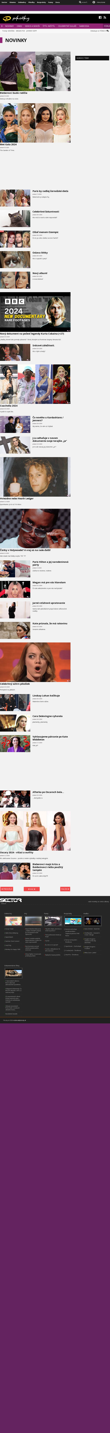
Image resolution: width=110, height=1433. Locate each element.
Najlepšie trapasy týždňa (52, 955)
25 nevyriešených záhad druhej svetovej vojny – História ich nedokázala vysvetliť (12, 999)
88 (28, 638)
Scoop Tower (9, 929)
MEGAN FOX (20, 31)
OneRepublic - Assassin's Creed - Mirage (92, 934)
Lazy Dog (8, 945)
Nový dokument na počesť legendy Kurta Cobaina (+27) (32, 333)
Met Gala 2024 (8, 144)
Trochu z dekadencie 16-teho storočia (52, 950)
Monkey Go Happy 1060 (12, 949)
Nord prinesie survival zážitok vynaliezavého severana (32, 948)
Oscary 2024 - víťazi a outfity (16, 852)
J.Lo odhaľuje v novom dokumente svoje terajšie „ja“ (50, 439)
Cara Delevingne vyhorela (47, 716)
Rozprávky (41, 2)
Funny (50, 2)
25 (28, 360)
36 (28, 267)
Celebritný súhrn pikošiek (15, 683)
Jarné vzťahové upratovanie (49, 602)
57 (68, 547)
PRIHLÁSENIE (101, 2)
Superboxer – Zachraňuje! (73, 946)
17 (28, 205)
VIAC (31, 889)
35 (68, 331)
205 (68, 90)
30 (28, 226)
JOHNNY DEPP (31, 31)
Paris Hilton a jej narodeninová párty (50, 563)
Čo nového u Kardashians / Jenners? (48, 419)
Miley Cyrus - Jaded (90, 953)
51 (28, 288)
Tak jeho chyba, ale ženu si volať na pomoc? (53, 930)
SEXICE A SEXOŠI (32, 26)
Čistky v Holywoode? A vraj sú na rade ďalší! (25, 550)
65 (28, 246)
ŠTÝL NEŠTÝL (49, 26)
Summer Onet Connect (12, 941)
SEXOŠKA (11, 31)
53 (28, 617)
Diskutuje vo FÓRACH (98, 31)
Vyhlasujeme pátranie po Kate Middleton (50, 738)
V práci (47, 941)
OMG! (19, 26)
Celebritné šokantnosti (46, 211)
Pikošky (31, 2)
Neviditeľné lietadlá (11, 1014)
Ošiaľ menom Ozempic (46, 232)
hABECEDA (84, 26)
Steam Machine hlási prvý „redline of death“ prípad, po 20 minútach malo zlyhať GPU (33, 931)
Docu (58, 2)
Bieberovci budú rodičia (13, 92)
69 (68, 141)
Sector (4, 2)
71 (28, 597)
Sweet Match (9, 937)
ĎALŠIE (65, 889)
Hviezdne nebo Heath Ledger (16, 498)
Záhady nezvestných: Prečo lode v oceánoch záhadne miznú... (12, 1008)
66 (28, 452)
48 (68, 403)
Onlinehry (22, 2)
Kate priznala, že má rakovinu (50, 623)
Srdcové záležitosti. (44, 345)
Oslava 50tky (40, 252)
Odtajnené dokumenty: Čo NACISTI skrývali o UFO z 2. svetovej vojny (13, 990)
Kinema (13, 2)
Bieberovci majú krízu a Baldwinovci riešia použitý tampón (48, 867)
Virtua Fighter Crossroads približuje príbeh (33, 955)
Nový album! (40, 273)
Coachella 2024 (8, 405)
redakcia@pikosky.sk (19, 1020)
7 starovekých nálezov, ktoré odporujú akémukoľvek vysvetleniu (13, 983)
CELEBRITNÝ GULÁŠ (67, 26)
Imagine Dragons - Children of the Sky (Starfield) (90, 940)
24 (28, 432)
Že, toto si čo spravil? (51, 945)
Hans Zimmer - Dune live (92, 929)
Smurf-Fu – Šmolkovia (71, 955)
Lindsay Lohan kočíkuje (46, 695)
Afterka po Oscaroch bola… (48, 792)
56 (68, 849)
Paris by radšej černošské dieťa (50, 191)
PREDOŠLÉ (6, 889)
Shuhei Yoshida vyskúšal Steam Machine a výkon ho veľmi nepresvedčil (33, 940)
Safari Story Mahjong (11, 933)
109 (28, 751)
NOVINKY (9, 26)
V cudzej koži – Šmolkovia (73, 950)
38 (68, 681)
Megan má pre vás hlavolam (49, 582)
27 (28, 576)
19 (28, 710)
